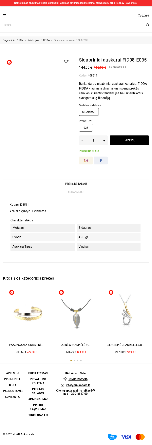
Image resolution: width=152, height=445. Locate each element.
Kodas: (83, 75)
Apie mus (12, 373)
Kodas (14, 204)
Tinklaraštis (38, 415)
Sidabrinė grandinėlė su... (125, 344)
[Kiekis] (93, 140)
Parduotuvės (13, 391)
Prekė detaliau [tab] (76, 183)
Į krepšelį (129, 140)
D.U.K (12, 385)
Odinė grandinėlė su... (76, 344)
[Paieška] (76, 25)
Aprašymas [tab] (76, 192)
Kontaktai (12, 396)
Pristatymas (38, 373)
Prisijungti (12, 379)
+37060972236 (77, 379)
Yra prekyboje (20, 211)
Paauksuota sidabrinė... (26, 344)
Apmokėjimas (38, 399)
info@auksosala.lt (78, 385)
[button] (71, 360)
